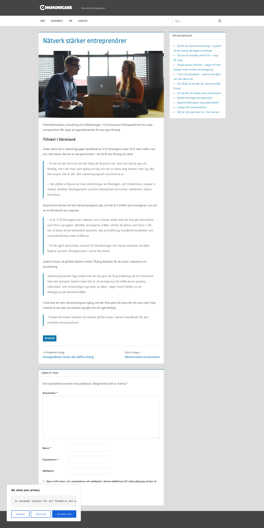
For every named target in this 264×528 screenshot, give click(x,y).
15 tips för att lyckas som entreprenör (199, 93)
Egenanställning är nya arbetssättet (198, 102)
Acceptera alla (64, 514)
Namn (47, 448)
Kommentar (50, 393)
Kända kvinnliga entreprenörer (195, 97)
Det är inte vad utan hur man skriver (198, 112)
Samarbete (57, 20)
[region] (44, 503)
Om (70, 20)
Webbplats (48, 470)
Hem (42, 20)
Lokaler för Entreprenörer (192, 107)
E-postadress (50, 459)
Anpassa (20, 514)
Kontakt (83, 20)
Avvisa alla (41, 514)
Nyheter (50, 338)
